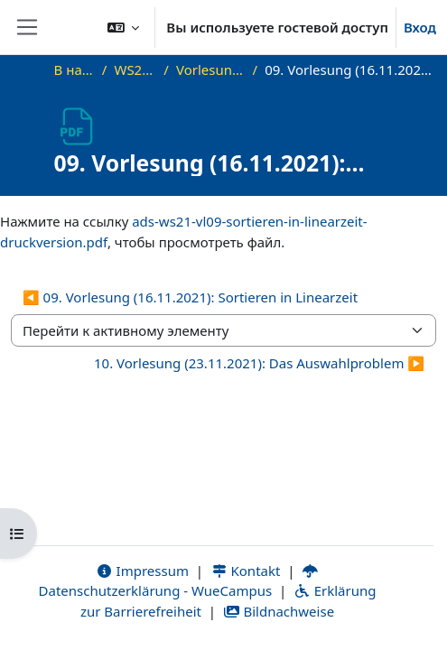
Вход (420, 27)
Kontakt (245, 571)
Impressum (142, 571)
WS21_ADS (135, 69)
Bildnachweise (278, 611)
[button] (124, 27)
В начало (74, 69)
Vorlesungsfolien (211, 69)
